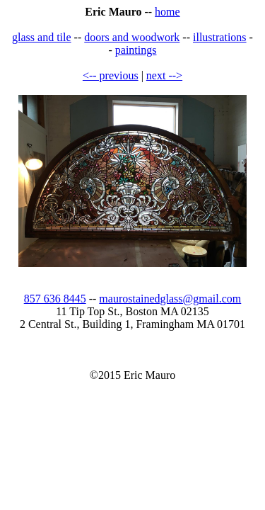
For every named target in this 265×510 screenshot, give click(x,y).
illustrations (220, 37)
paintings (136, 50)
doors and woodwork (131, 37)
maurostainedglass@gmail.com (170, 299)
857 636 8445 (55, 299)
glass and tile (41, 37)
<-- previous (111, 75)
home (167, 12)
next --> (164, 75)
